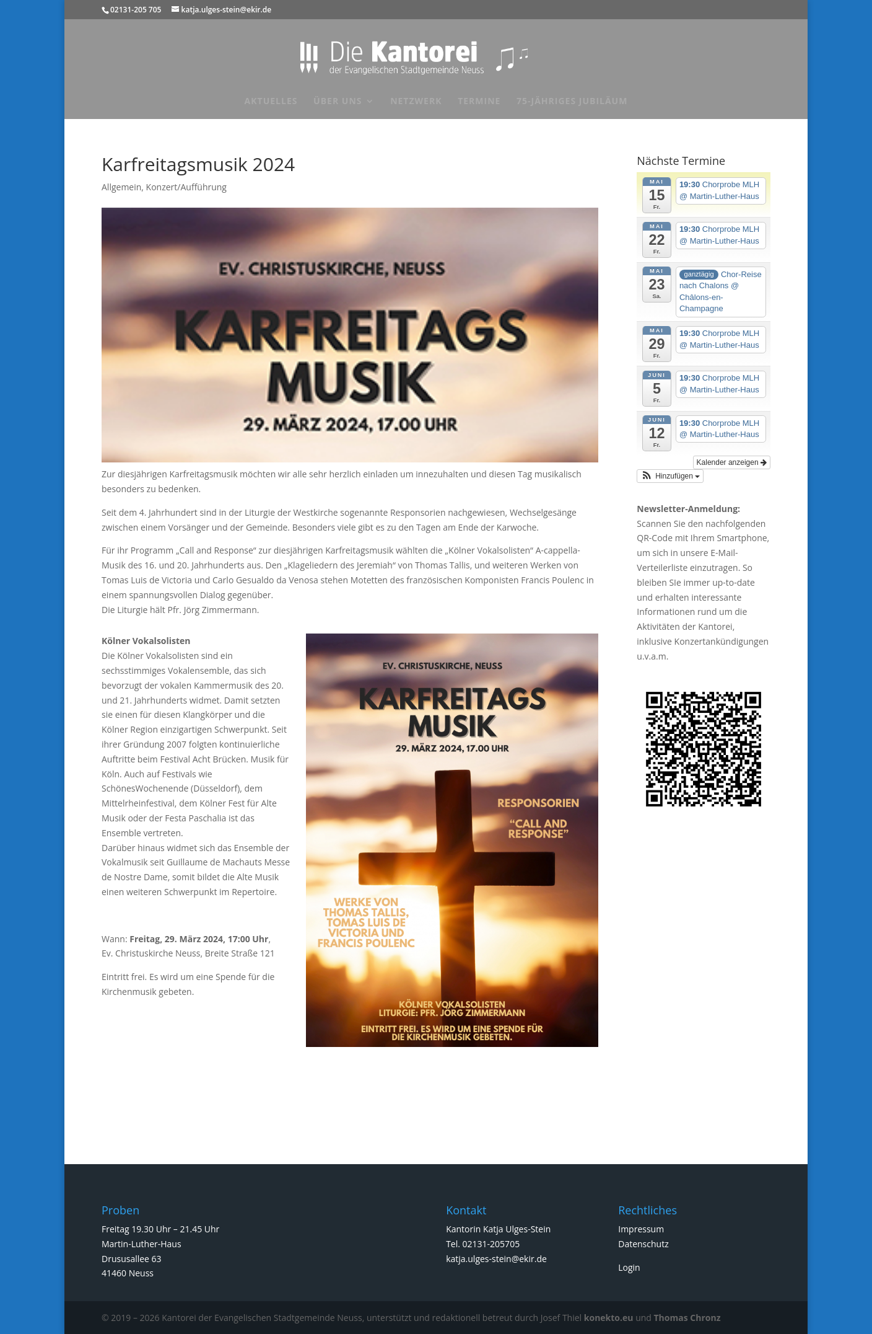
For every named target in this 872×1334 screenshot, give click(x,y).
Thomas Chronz (687, 1317)
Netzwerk (416, 102)
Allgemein (121, 187)
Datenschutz (643, 1244)
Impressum (641, 1229)
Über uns (337, 102)
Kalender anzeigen (732, 462)
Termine (479, 102)
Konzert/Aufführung (186, 187)
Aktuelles (271, 102)
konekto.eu (609, 1317)
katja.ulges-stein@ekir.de (496, 1259)
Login (629, 1267)
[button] (670, 476)
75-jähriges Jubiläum (572, 102)
